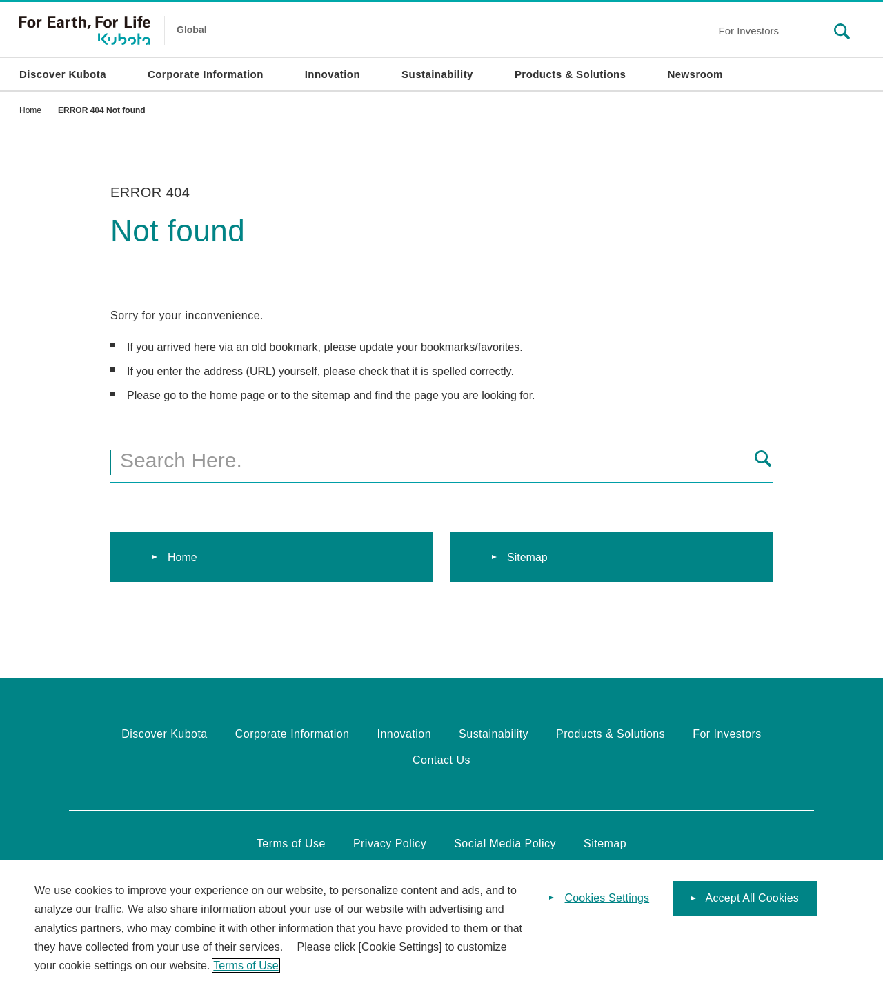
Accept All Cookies (752, 902)
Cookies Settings (607, 902)
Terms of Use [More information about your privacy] (245, 970)
